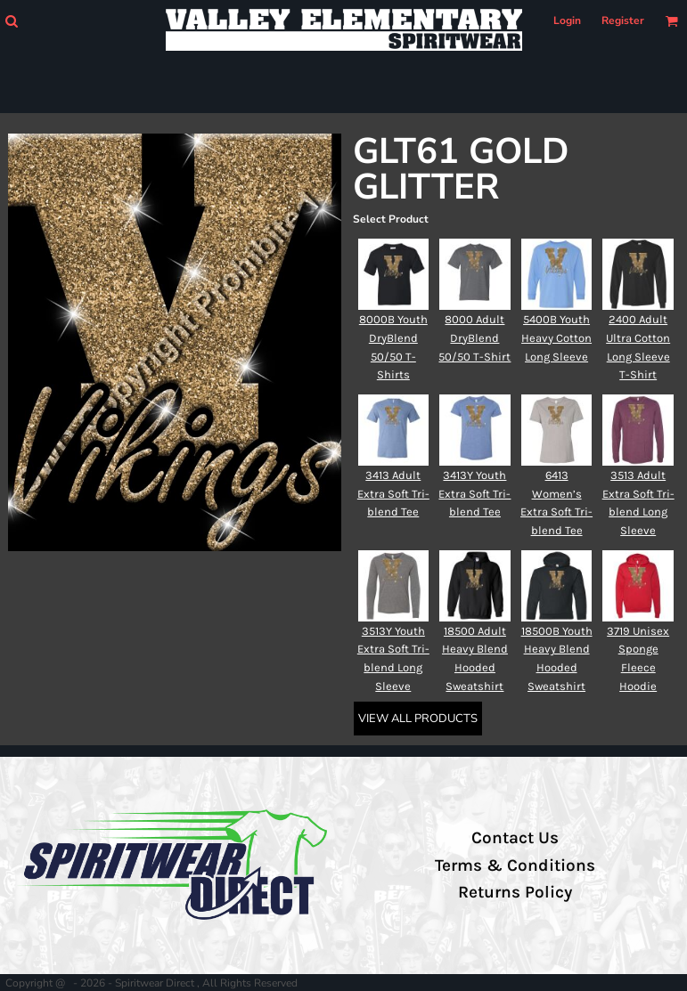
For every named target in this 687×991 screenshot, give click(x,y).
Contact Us (515, 838)
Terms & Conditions (515, 865)
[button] (11, 21)
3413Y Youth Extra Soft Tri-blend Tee (474, 493)
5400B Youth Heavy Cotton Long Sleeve (556, 338)
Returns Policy (515, 892)
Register (622, 20)
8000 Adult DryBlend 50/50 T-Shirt (474, 338)
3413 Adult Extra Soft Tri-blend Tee (393, 493)
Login (567, 20)
